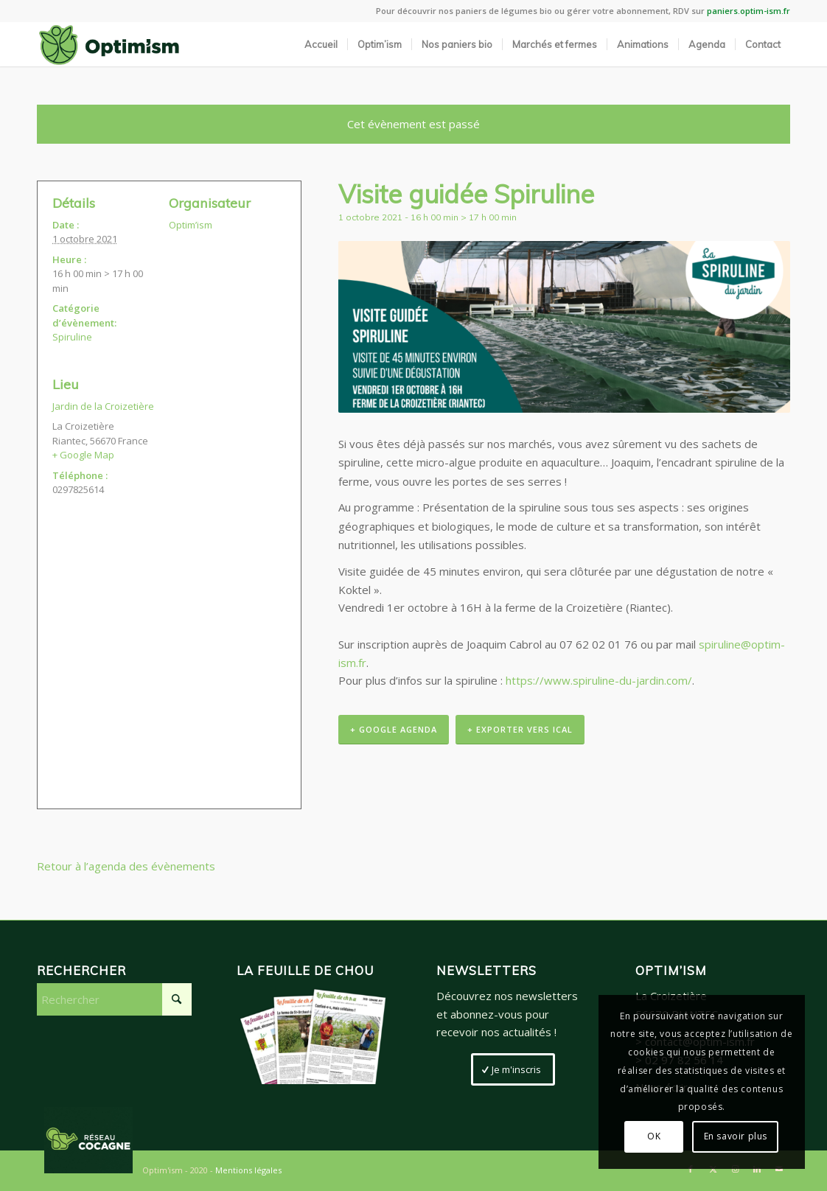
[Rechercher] (114, 999)
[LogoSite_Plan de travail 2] (109, 44)
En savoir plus (735, 1136)
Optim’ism (190, 224)
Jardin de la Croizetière (103, 406)
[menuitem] (321, 44)
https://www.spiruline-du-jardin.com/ (599, 680)
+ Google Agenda (393, 729)
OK (653, 1136)
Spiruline (72, 336)
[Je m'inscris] (513, 1069)
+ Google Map (83, 454)
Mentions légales (248, 1170)
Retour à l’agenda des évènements (126, 866)
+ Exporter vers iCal (520, 729)
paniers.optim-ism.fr (748, 10)
